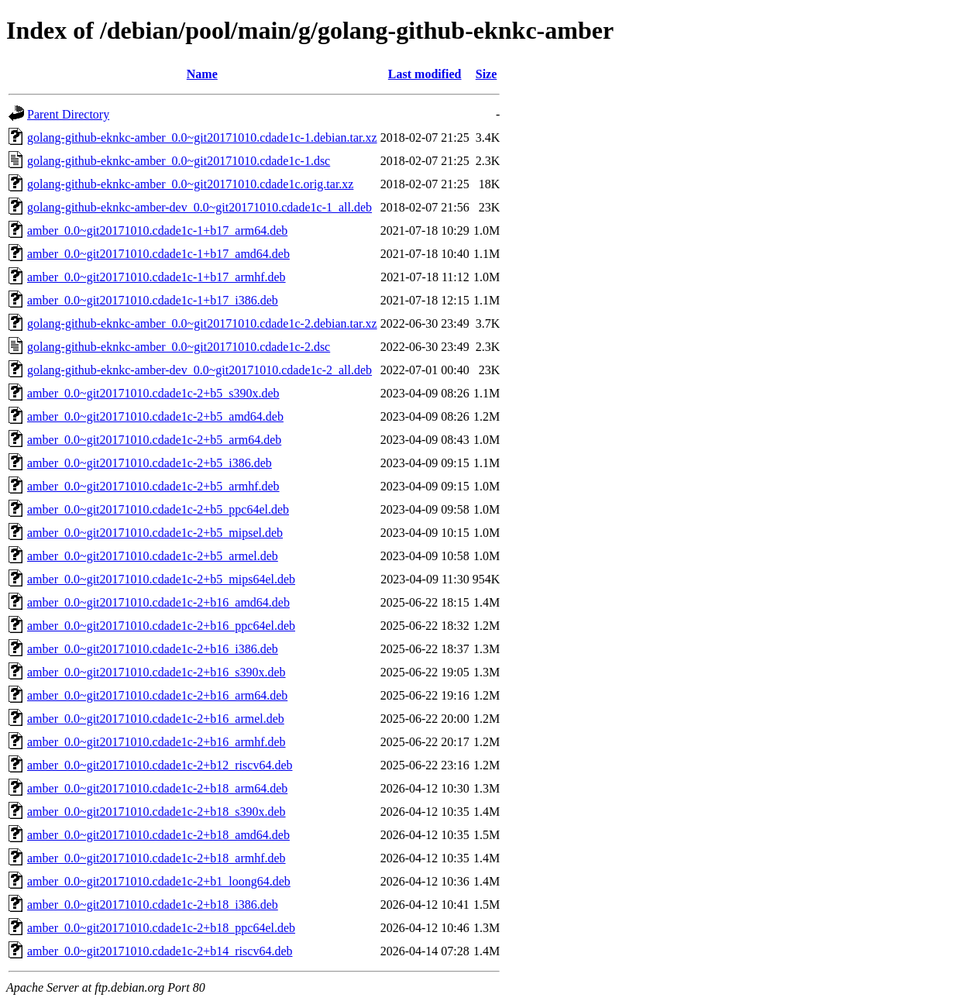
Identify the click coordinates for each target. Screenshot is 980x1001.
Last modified (425, 74)
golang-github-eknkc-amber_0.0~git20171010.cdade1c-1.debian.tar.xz (202, 137)
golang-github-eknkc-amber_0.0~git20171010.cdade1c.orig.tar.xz (190, 184)
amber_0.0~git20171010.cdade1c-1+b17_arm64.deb (157, 230)
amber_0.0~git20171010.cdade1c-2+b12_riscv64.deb (159, 765)
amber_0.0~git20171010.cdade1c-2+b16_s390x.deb (156, 672)
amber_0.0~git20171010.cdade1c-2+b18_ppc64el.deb (161, 927)
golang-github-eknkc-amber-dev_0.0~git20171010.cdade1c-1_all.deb (199, 207)
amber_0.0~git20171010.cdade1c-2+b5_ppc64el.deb (158, 509)
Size (486, 74)
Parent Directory (68, 114)
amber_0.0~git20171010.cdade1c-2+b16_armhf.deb (156, 741)
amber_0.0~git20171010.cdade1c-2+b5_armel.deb (152, 555)
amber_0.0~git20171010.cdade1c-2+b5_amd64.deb (155, 416)
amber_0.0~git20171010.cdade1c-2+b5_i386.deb (149, 463)
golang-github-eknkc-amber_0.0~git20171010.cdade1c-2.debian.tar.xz (202, 323)
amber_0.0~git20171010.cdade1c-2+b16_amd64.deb (158, 602)
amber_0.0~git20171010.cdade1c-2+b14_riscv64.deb (159, 951)
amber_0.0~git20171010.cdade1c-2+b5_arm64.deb (154, 439)
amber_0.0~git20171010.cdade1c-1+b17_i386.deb (152, 300)
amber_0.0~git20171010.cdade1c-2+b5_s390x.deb (153, 393)
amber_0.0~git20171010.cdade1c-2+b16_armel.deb (155, 718)
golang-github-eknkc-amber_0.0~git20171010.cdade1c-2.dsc (178, 346)
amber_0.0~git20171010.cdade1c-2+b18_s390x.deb (156, 811)
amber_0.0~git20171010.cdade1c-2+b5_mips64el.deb (161, 579)
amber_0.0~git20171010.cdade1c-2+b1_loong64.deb (159, 881)
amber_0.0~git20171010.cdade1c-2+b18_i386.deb (152, 904)
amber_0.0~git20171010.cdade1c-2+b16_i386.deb (152, 648)
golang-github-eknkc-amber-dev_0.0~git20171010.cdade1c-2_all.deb (199, 370)
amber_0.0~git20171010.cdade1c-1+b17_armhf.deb (156, 277)
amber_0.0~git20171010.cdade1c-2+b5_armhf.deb (153, 486)
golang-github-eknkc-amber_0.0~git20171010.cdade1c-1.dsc (178, 160)
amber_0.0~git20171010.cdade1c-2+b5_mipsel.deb (155, 532)
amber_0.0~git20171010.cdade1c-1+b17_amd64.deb (158, 253)
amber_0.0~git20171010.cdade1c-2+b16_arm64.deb (157, 695)
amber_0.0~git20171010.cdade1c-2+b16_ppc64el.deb (161, 625)
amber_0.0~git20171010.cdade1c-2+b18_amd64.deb (158, 834)
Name (202, 74)
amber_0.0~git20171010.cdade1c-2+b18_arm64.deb (157, 788)
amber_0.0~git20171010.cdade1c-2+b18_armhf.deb (156, 858)
